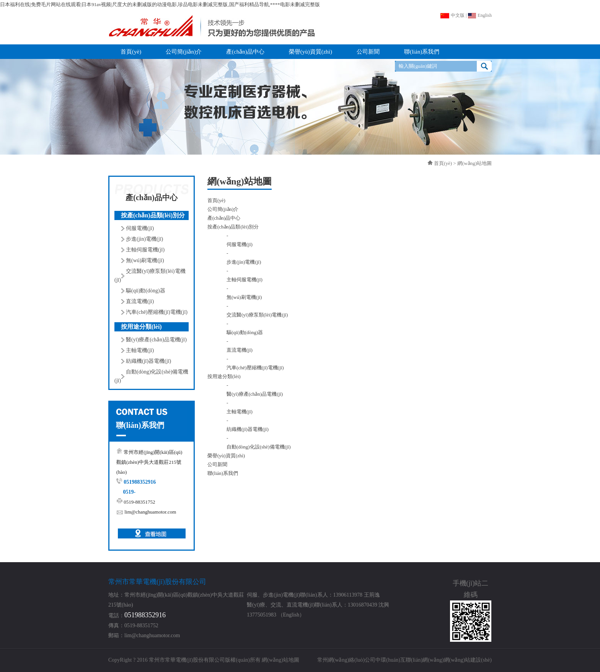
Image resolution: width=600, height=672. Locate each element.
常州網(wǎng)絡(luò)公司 (346, 660)
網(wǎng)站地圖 (280, 660)
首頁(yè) (443, 163)
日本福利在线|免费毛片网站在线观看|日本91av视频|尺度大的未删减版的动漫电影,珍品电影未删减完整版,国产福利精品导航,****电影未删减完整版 (160, 4)
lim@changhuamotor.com (150, 512)
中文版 (452, 15)
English (480, 15)
